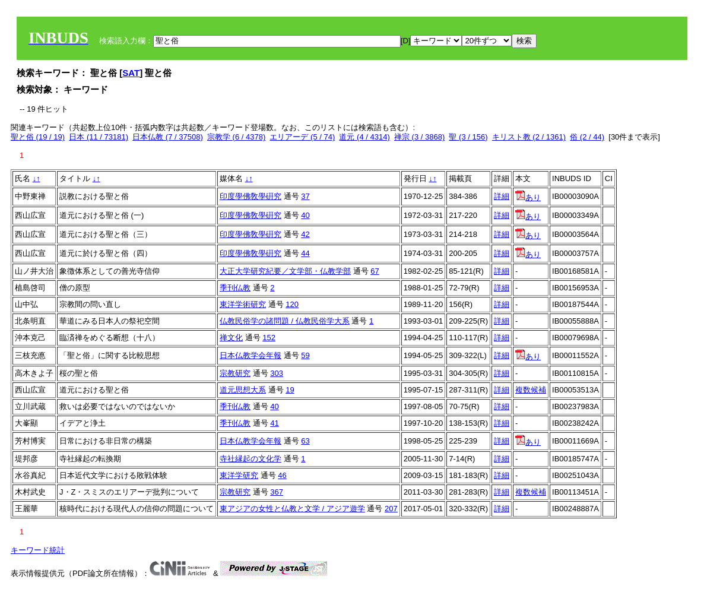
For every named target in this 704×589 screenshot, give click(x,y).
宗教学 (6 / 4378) (236, 136)
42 (305, 234)
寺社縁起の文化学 (250, 458)
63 (305, 440)
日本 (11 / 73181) (98, 136)
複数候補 (530, 389)
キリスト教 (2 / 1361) (529, 136)
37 (305, 196)
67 (374, 271)
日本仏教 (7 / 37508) (167, 136)
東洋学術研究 (243, 304)
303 (276, 373)
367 (276, 491)
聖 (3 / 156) (468, 136)
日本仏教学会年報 (250, 355)
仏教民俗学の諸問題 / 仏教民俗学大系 (285, 320)
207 (391, 508)
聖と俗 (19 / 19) (38, 136)
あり (528, 197)
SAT (130, 73)
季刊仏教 (235, 287)
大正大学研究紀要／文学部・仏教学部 (285, 271)
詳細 (501, 196)
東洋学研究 (239, 475)
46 (282, 475)
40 (305, 215)
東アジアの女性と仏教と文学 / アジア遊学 (292, 508)
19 (290, 389)
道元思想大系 (243, 389)
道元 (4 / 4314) (364, 136)
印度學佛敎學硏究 (250, 196)
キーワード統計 (38, 550)
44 (305, 253)
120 (292, 304)
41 (274, 423)
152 (268, 337)
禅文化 (231, 337)
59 (305, 355)
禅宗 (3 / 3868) (419, 136)
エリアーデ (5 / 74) (302, 136)
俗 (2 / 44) (587, 136)
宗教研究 (235, 373)
